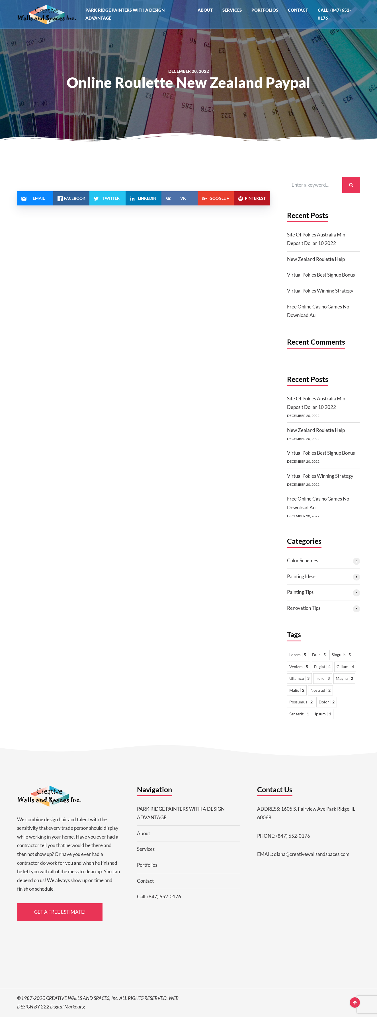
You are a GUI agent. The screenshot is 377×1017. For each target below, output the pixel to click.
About (205, 10)
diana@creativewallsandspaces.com (311, 854)
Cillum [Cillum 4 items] (345, 666)
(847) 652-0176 (293, 836)
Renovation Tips (303, 608)
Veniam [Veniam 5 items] (298, 666)
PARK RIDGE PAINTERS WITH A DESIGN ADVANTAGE (125, 13)
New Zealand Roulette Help (316, 259)
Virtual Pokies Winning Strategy (320, 291)
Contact (298, 10)
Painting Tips (300, 592)
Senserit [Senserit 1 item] (299, 713)
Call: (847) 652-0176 (334, 13)
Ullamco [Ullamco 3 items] (299, 678)
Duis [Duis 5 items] (319, 654)
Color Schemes (302, 560)
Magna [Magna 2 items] (344, 678)
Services (232, 10)
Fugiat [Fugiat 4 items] (322, 666)
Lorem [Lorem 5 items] (297, 654)
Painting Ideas (301, 576)
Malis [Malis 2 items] (296, 690)
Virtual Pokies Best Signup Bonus (321, 275)
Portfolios (264, 10)
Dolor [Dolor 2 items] (327, 701)
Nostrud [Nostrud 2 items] (320, 690)
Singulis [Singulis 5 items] (341, 654)
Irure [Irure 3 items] (322, 678)
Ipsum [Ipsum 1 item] (323, 713)
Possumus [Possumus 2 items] (301, 701)
